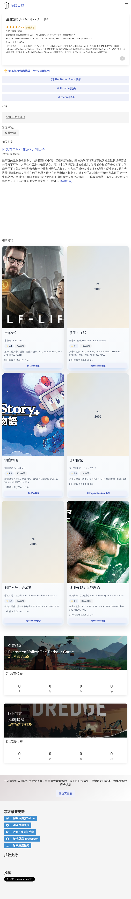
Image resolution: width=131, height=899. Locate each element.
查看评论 (10, 132)
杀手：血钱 (77, 333)
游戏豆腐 (13, 5)
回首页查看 (65, 793)
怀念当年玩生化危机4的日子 (23, 149)
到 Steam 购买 (33, 366)
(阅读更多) (66, 181)
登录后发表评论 (15, 117)
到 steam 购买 (65, 97)
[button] (126, 4)
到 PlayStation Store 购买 (65, 79)
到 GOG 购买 (33, 493)
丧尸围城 (76, 460)
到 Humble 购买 (65, 88)
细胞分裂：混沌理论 (84, 588)
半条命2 (10, 333)
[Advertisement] (65, 211)
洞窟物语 (11, 460)
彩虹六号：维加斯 (18, 588)
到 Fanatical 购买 (98, 366)
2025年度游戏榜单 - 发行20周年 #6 (29, 71)
